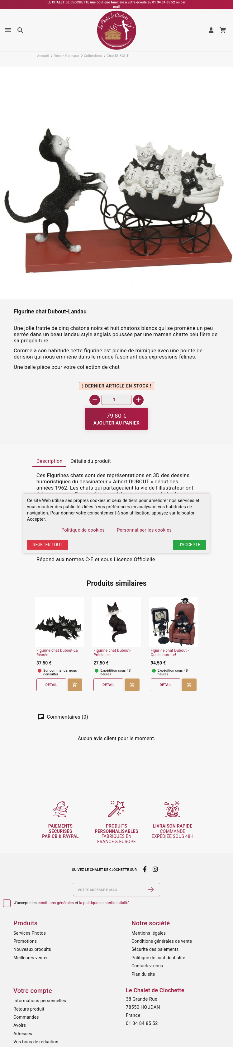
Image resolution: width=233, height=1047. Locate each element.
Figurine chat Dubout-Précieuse (112, 653)
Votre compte (32, 990)
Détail (51, 685)
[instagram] (155, 869)
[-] (94, 400)
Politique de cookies (83, 530)
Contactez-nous (147, 965)
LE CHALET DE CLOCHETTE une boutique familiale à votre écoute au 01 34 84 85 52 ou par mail (116, 4)
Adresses (22, 1033)
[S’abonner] (151, 889)
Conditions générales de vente (161, 941)
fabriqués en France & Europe (116, 834)
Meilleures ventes (31, 957)
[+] (138, 400)
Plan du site (143, 974)
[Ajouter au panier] (116, 419)
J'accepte (189, 544)
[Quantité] (116, 400)
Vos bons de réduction (35, 1041)
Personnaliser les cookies (144, 530)
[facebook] (145, 869)
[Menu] (8, 30)
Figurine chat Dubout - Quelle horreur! (170, 653)
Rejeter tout (48, 544)
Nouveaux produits (32, 949)
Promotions (25, 941)
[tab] (49, 461)
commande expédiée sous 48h (173, 831)
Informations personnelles (39, 1000)
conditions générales (56, 903)
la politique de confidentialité (104, 903)
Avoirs (19, 1025)
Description (49, 461)
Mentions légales (148, 933)
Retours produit (28, 1009)
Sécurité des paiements (154, 949)
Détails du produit (90, 461)
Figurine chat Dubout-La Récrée (57, 653)
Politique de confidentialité (158, 957)
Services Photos (29, 933)
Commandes (26, 1017)
